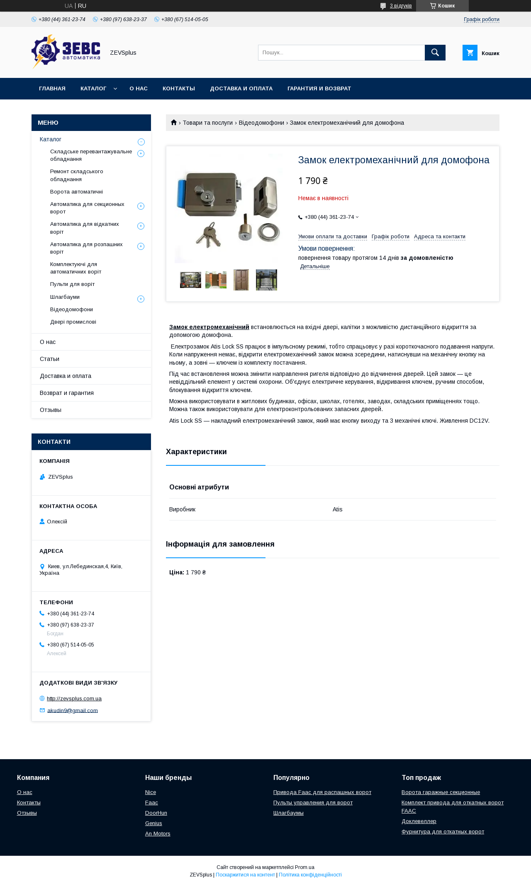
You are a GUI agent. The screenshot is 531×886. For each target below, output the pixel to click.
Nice (150, 792)
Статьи (49, 359)
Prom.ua (304, 867)
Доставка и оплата (241, 88)
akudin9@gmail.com (72, 710)
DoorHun (156, 813)
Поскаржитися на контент (245, 875)
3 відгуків (401, 6)
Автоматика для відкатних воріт (84, 228)
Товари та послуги (208, 122)
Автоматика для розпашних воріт (86, 248)
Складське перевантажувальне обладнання (91, 155)
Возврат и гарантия (67, 393)
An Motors (158, 833)
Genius (153, 823)
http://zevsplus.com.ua (74, 698)
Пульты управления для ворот (313, 802)
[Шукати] (435, 53)
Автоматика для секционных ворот (87, 208)
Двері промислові (73, 322)
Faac (151, 802)
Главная (52, 88)
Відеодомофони (261, 122)
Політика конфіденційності (310, 875)
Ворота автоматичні (76, 192)
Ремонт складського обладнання (76, 175)
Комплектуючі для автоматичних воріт (75, 268)
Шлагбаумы (288, 813)
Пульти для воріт (72, 284)
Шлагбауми (65, 297)
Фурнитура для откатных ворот (443, 831)
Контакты (179, 88)
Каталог (93, 88)
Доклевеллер (419, 821)
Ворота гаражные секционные (441, 792)
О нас (138, 88)
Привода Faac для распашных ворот (322, 792)
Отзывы (50, 410)
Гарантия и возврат (319, 88)
